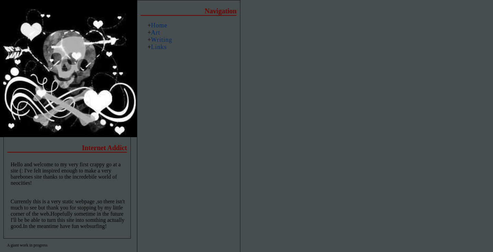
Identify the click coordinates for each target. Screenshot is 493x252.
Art (155, 32)
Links (159, 47)
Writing (161, 39)
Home (159, 25)
